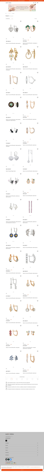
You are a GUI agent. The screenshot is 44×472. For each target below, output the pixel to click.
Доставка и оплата (8, 440)
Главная (6, 13)
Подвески (7, 425)
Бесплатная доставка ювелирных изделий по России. (9, 0)
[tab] (13, 113)
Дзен (6, 401)
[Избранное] (21, 21)
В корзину (6, 38)
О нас (6, 415)
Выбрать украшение (21, 0)
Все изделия (7, 422)
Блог (6, 450)
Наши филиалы (8, 399)
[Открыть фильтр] (37, 19)
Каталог (9, 13)
